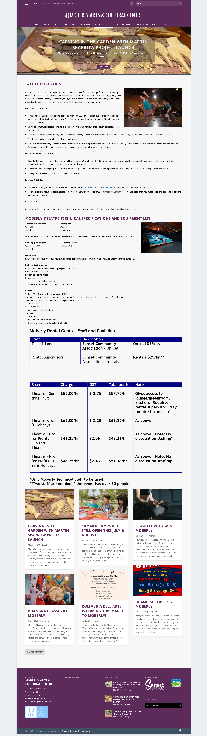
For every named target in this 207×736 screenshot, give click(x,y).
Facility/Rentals (104, 26)
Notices (128, 692)
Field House (142, 26)
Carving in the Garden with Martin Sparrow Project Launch (103, 46)
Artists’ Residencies (65, 26)
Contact (168, 26)
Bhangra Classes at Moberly (48, 615)
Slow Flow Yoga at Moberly (155, 530)
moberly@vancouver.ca (115, 193)
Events (156, 26)
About (47, 26)
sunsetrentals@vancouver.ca (138, 189)
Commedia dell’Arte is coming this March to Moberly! (103, 613)
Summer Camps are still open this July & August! (103, 532)
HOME (37, 26)
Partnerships (124, 26)
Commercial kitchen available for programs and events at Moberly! (127, 686)
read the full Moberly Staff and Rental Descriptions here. (113, 211)
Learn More (103, 68)
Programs (85, 26)
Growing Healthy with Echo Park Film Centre (61, 3)
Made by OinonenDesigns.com (76, 733)
